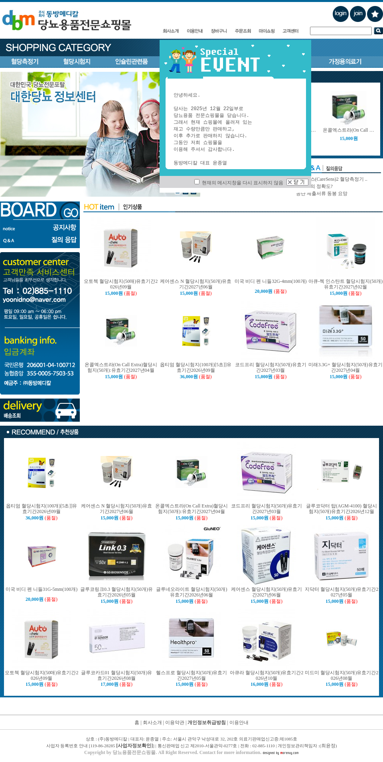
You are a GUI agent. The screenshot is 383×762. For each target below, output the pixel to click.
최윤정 (328, 745)
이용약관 (174, 722)
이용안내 (239, 722)
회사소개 (152, 722)
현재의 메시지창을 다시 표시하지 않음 (238, 183)
